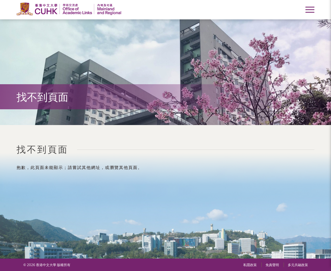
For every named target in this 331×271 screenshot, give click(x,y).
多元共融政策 (298, 265)
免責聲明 (272, 265)
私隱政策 (250, 265)
